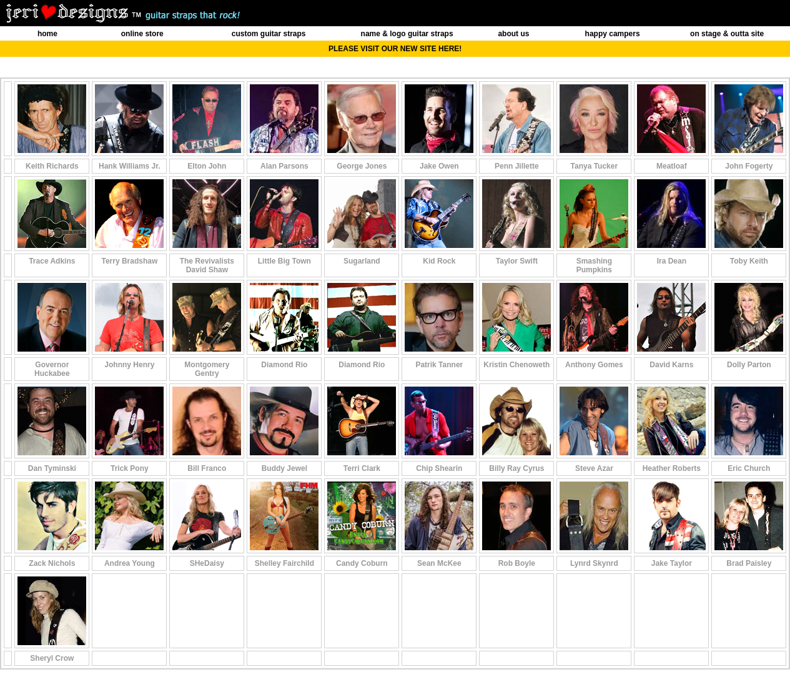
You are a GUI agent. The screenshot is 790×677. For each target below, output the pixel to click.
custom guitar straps (269, 33)
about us (513, 33)
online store (142, 33)
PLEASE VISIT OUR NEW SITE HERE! (395, 48)
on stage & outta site (727, 33)
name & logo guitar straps (407, 33)
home (47, 33)
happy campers (612, 33)
